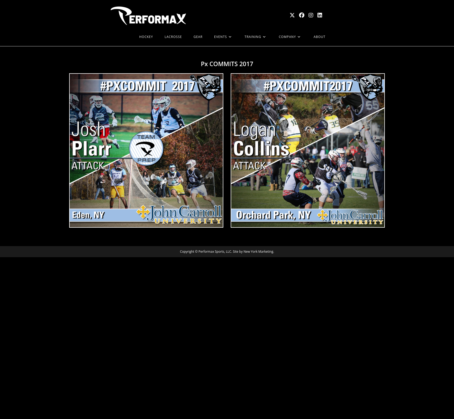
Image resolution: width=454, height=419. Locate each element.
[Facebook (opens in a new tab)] (301, 15)
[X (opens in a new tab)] (292, 15)
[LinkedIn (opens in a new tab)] (319, 15)
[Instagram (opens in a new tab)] (310, 15)
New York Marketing (258, 251)
